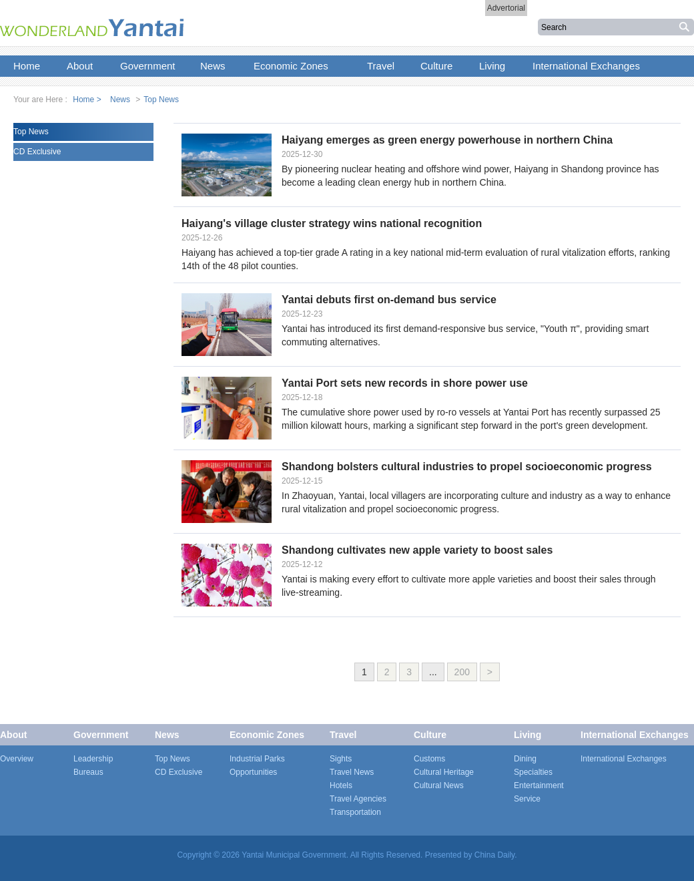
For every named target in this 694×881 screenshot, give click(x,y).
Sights (341, 758)
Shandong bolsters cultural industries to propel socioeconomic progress (467, 466)
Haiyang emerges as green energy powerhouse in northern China (447, 140)
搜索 (685, 27)
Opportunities (253, 772)
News (120, 99)
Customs (429, 758)
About (13, 734)
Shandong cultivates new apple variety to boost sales (417, 550)
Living (527, 734)
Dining (525, 758)
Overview (16, 758)
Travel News (352, 772)
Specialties (533, 772)
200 (462, 672)
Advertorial (506, 8)
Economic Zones (267, 734)
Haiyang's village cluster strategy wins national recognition (332, 223)
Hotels (341, 785)
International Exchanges (635, 734)
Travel (343, 734)
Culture (430, 734)
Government (100, 734)
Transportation (355, 812)
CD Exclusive (37, 151)
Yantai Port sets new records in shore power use (405, 383)
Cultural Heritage (444, 772)
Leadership (93, 758)
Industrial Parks (257, 758)
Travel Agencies (358, 799)
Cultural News (439, 785)
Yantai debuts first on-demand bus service (389, 299)
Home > (87, 99)
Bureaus (88, 772)
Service (527, 799)
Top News (161, 99)
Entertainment (539, 785)
